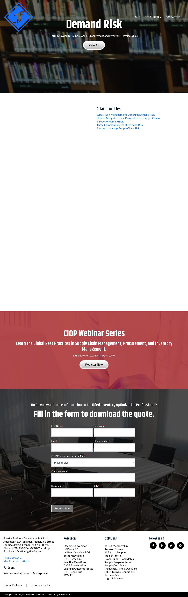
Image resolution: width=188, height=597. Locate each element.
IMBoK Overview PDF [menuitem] (77, 552)
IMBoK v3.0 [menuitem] (71, 549)
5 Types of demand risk (110, 121)
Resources (152, 17)
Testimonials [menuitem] (111, 575)
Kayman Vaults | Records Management (26, 573)
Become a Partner (41, 585)
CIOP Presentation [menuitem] (75, 565)
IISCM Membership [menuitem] (116, 545)
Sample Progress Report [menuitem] (118, 562)
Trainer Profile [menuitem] (112, 555)
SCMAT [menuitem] (68, 575)
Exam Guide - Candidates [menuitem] (119, 558)
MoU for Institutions (16, 561)
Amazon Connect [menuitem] (114, 549)
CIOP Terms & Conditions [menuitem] (119, 571)
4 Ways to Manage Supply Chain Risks (119, 128)
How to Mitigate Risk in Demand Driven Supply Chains (128, 118)
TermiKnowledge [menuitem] (74, 555)
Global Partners (12, 585)
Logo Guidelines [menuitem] (113, 578)
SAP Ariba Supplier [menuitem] (115, 552)
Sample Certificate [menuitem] (115, 565)
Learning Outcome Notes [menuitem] (78, 568)
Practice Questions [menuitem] (75, 562)
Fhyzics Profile (12, 557)
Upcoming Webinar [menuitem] (75, 545)
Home (136, 17)
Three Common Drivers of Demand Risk (120, 124)
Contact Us (173, 17)
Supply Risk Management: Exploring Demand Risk (126, 114)
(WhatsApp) (43, 548)
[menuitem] (138, 17)
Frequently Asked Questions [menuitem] (121, 568)
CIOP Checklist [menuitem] (73, 571)
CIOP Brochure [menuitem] (73, 558)
